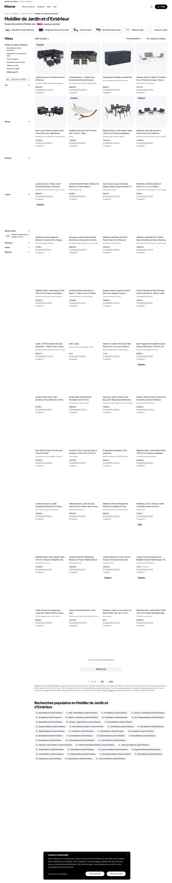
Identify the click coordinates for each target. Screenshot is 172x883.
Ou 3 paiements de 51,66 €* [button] (144, 569)
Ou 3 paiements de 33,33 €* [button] (144, 196)
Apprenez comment (52, 24)
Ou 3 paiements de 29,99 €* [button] (144, 356)
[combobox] (134, 39)
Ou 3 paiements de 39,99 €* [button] (43, 143)
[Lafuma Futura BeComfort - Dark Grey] (84, 602)
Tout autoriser (116, 874)
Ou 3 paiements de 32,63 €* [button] (43, 409)
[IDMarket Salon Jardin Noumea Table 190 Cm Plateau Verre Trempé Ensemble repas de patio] (84, 495)
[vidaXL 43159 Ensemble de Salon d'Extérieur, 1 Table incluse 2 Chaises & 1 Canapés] (50, 335)
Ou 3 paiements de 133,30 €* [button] (78, 409)
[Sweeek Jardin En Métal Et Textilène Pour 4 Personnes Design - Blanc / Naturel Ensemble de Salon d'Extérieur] (151, 69)
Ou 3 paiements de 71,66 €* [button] (43, 569)
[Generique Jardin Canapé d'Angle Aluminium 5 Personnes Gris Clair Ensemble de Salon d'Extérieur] (84, 229)
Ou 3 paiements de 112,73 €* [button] (44, 356)
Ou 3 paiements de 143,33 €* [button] (44, 90)
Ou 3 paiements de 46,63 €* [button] (43, 516)
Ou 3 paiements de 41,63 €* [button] (77, 303)
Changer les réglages (57, 874)
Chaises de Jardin (13, 69)
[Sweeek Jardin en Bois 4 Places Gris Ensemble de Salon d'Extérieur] (151, 389)
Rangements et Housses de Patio (16, 55)
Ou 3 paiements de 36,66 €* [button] (43, 463)
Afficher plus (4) (12, 72)
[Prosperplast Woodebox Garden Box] (118, 69)
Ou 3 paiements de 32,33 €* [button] (111, 196)
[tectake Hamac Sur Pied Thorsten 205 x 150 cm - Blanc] (84, 122)
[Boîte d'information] (48, 39)
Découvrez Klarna (28, 7)
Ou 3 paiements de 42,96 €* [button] (111, 303)
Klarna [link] (7, 14)
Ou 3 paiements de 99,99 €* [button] (77, 516)
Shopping (40, 7)
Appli (49, 7)
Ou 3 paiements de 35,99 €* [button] (77, 463)
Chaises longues (12, 59)
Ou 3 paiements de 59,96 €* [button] (77, 143)
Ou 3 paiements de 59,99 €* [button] (111, 143)
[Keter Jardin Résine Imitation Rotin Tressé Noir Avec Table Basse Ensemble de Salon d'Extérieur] (50, 122)
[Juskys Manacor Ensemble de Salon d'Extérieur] (50, 69)
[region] (86, 866)
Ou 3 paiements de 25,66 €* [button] (144, 516)
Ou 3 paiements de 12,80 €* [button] (111, 90)
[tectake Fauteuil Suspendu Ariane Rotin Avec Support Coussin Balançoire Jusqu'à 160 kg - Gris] (118, 282)
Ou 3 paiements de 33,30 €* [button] (77, 196)
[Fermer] (127, 854)
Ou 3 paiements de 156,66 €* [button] (78, 90)
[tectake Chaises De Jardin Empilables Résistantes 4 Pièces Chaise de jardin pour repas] (50, 495)
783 (102, 681)
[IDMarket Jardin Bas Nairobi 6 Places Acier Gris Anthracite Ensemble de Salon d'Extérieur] (151, 122)
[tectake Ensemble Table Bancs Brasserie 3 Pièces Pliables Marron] (84, 548)
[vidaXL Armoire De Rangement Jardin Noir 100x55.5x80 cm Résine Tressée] (50, 602)
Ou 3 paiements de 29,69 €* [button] (43, 623)
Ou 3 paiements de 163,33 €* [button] (44, 196)
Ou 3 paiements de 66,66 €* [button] (111, 249)
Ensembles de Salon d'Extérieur (14, 49)
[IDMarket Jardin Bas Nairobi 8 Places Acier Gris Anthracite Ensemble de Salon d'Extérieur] (118, 229)
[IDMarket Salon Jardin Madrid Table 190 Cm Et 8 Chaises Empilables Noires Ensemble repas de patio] (50, 282)
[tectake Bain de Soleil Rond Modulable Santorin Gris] (84, 389)
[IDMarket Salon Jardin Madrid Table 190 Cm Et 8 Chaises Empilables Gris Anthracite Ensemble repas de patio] (151, 442)
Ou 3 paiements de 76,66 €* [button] (43, 303)
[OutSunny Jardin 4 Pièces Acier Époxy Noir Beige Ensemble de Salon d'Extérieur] (118, 389)
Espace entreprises (26, 1)
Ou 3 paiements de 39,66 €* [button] (111, 356)
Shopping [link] (15, 14)
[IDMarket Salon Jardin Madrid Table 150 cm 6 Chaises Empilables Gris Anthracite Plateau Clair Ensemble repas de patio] (50, 548)
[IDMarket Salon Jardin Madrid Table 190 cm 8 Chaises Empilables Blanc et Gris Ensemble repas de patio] (151, 602)
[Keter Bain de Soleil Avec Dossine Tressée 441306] (50, 442)
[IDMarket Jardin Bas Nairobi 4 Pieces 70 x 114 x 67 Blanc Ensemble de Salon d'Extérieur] (151, 175)
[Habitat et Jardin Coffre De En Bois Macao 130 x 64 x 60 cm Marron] (118, 335)
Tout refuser (95, 874)
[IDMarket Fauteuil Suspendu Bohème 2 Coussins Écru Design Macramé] (50, 229)
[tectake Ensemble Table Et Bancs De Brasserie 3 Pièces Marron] (84, 175)
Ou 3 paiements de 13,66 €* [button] (111, 463)
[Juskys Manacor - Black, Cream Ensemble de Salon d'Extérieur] (50, 175)
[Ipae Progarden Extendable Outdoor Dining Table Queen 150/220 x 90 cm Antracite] (151, 335)
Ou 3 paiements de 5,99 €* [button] (43, 249)
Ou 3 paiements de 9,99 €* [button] (144, 303)
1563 (111, 681)
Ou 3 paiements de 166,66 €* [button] (78, 249)
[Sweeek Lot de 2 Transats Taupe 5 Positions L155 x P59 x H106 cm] (84, 442)
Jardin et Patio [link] (26, 14)
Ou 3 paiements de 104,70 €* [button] (78, 623)
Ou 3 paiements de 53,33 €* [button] (111, 569)
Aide (55, 7)
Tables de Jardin (12, 65)
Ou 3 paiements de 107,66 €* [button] (145, 409)
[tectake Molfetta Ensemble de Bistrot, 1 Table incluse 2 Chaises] (84, 282)
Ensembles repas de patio (16, 62)
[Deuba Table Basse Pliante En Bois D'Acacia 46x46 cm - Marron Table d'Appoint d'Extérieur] (151, 282)
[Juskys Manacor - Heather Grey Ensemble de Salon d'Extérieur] (84, 69)
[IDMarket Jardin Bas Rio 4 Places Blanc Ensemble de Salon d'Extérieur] (151, 229)
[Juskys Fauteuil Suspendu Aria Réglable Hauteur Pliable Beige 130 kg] (151, 548)
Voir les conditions (108, 690)
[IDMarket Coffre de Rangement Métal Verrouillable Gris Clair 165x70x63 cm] (118, 495)
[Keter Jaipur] (84, 335)
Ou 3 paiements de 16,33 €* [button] (77, 356)
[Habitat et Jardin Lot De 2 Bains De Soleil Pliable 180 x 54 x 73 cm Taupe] (118, 602)
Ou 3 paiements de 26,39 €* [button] (144, 90)
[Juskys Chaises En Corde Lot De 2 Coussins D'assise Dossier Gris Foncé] (118, 548)
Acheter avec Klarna (11, 1)
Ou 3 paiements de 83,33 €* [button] (144, 463)
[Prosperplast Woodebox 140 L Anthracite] (118, 442)
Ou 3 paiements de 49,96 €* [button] (111, 409)
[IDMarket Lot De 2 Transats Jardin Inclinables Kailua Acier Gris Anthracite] (151, 495)
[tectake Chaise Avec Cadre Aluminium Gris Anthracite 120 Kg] (50, 389)
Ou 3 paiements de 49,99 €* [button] (144, 249)
